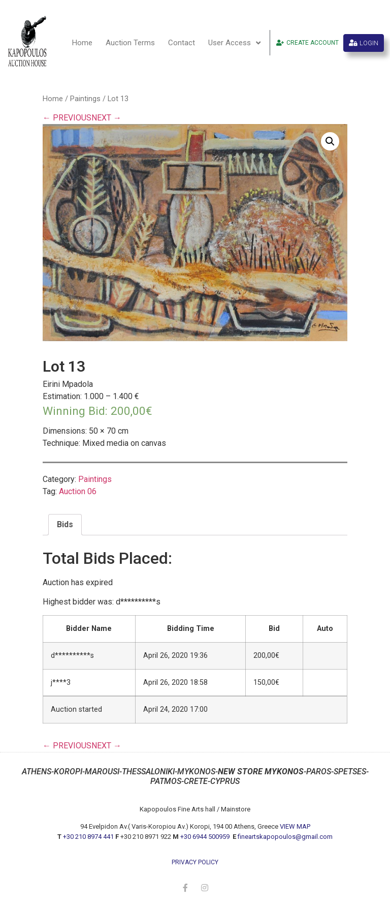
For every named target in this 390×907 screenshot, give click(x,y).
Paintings (85, 98)
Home (82, 42)
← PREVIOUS (67, 118)
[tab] (65, 524)
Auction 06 (77, 491)
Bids (65, 524)
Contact (181, 42)
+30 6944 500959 (205, 836)
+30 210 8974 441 (88, 836)
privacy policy (195, 862)
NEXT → (106, 118)
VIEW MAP (295, 826)
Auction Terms (130, 42)
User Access (234, 43)
